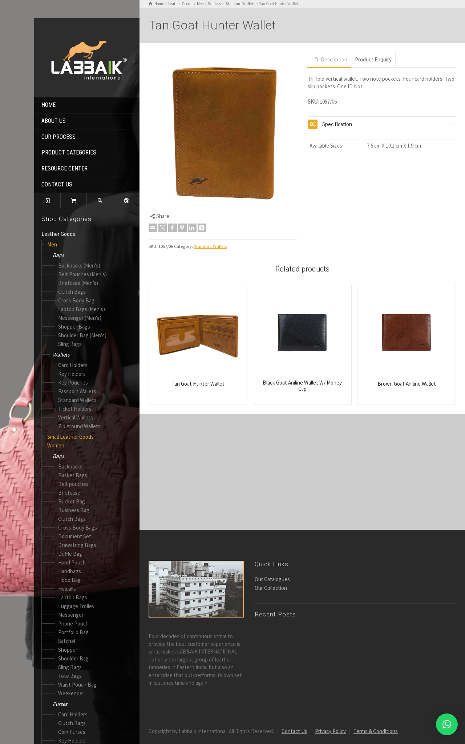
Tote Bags (70, 675)
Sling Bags (70, 344)
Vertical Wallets (75, 417)
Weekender (71, 693)
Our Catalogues (272, 579)
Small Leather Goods (70, 436)
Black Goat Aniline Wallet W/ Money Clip (302, 385)
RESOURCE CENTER (64, 168)
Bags (58, 255)
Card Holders (73, 365)
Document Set (74, 536)
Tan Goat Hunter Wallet (198, 383)
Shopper (67, 649)
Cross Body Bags (77, 527)
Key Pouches (73, 382)
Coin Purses (71, 731)
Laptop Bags (72, 597)
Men (52, 244)
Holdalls (67, 588)
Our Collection (271, 587)
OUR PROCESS (58, 136)
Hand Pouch (72, 562)
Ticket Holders (75, 408)
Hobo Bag (69, 579)
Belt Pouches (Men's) (82, 274)
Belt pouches (73, 483)
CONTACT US (56, 184)
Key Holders (72, 373)
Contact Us (294, 731)
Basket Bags (72, 475)
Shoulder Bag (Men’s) (82, 335)
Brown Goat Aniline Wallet (406, 383)
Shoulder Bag (73, 658)
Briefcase (69, 492)
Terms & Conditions (375, 731)
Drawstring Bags (77, 545)
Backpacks (70, 466)
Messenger (71, 614)
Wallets (61, 354)
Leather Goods (58, 233)
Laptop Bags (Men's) (81, 309)
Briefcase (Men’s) (78, 282)
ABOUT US (53, 120)
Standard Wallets (77, 400)
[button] (447, 724)
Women (55, 445)
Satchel (66, 641)
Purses (60, 703)
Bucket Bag (71, 501)
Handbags (69, 571)
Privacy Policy (330, 731)
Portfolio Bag (73, 632)
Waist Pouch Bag (77, 684)
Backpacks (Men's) (79, 265)
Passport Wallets (77, 391)
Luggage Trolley (76, 606)
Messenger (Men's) (79, 317)
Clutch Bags (72, 291)
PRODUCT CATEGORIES (68, 152)
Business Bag (73, 510)
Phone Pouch (73, 623)
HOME (48, 104)
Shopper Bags (74, 326)
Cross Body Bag (76, 300)
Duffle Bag (70, 553)
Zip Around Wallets (79, 426)
